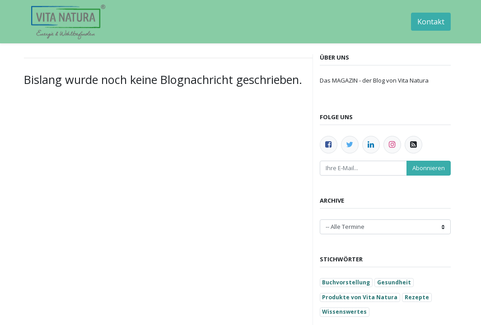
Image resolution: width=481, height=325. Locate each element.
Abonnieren (428, 168)
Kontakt (430, 22)
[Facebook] (328, 144)
